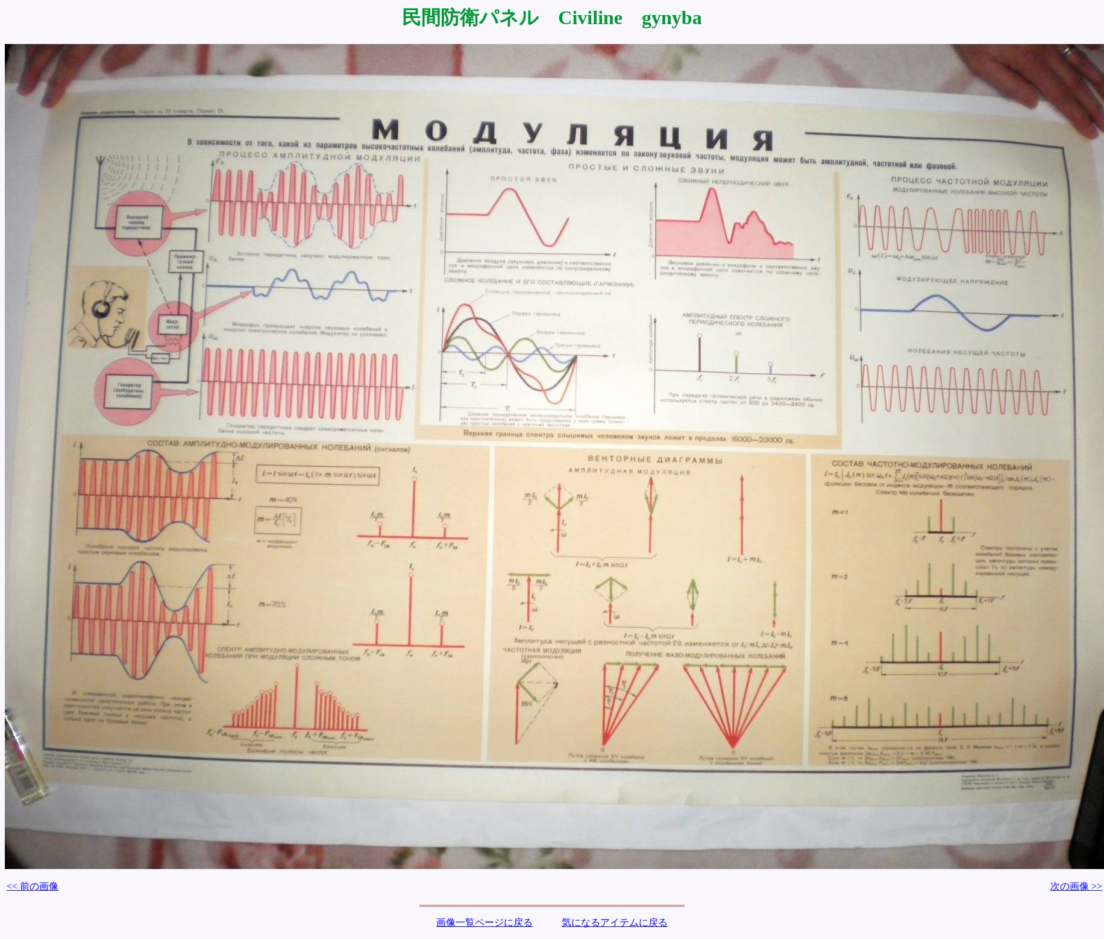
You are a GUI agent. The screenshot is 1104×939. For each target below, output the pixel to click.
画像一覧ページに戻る (484, 922)
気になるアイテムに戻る (615, 922)
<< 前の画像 (32, 886)
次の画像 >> (1076, 886)
